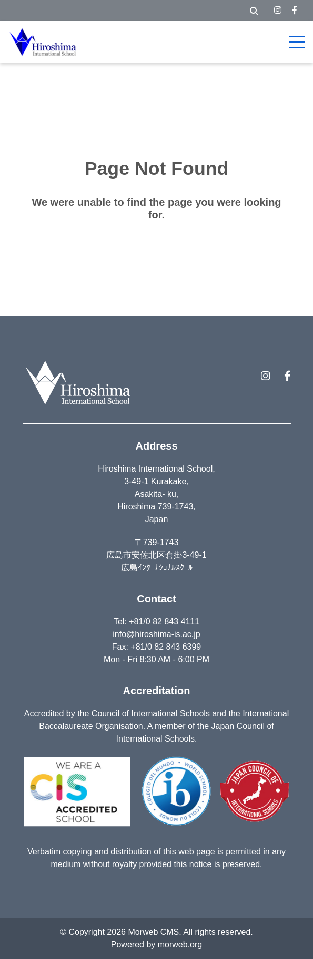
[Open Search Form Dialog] (254, 10)
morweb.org (180, 944)
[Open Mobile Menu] (297, 42)
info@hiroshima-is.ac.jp (156, 634)
